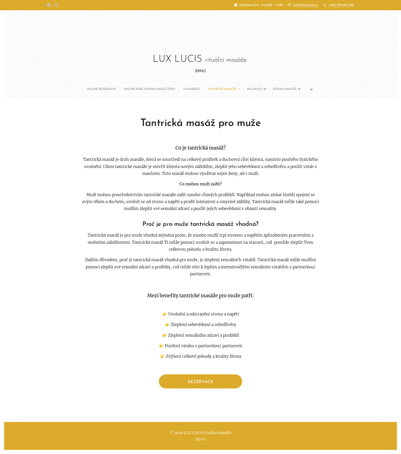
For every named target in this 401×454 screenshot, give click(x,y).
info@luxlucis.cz (305, 5)
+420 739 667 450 (341, 5)
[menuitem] (150, 89)
